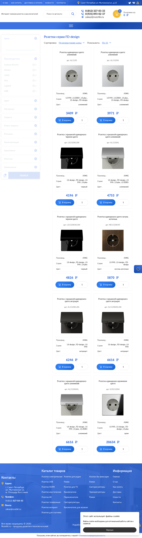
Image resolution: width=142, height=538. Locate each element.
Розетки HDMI (48, 487)
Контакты (61, 3)
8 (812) (14, 500)
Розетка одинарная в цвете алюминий (72, 53)
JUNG (85, 93)
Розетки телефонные (51, 502)
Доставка (117, 492)
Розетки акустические (51, 492)
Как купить (16, 3)
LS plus (84, 98)
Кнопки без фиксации (99, 476)
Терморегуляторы (97, 492)
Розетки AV (47, 497)
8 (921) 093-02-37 (95, 13)
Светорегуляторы (72, 502)
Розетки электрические (52, 476)
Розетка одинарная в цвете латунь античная (112, 218)
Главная (116, 476)
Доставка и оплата (33, 3)
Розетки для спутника (51, 512)
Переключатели (71, 497)
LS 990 (68, 98)
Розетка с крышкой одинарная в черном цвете (71, 135)
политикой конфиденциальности (91, 535)
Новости (49, 3)
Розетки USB (47, 482)
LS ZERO (76, 98)
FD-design (83, 100)
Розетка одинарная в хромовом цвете (113, 382)
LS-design (74, 100)
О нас (5, 3)
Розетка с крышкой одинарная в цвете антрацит (71, 300)
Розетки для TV (71, 487)
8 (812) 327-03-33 (95, 10)
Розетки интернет (50, 507)
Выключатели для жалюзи (76, 507)
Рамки (66, 482)
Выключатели (70, 492)
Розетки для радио (72, 476)
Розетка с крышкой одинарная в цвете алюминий (112, 135)
